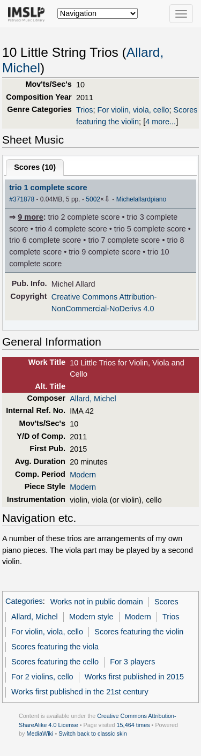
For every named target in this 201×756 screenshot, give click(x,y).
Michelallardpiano (141, 199)
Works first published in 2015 (134, 676)
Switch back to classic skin (92, 733)
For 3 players (132, 661)
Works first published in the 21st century (79, 691)
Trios (84, 110)
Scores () (35, 167)
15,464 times (133, 725)
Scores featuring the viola (55, 646)
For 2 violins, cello (42, 676)
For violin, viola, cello (133, 110)
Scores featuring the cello (55, 661)
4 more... (160, 121)
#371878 (21, 199)
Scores (166, 601)
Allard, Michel (93, 398)
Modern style (91, 616)
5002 (93, 199)
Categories (24, 601)
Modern (83, 474)
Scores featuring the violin (138, 631)
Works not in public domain (96, 601)
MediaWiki (39, 733)
